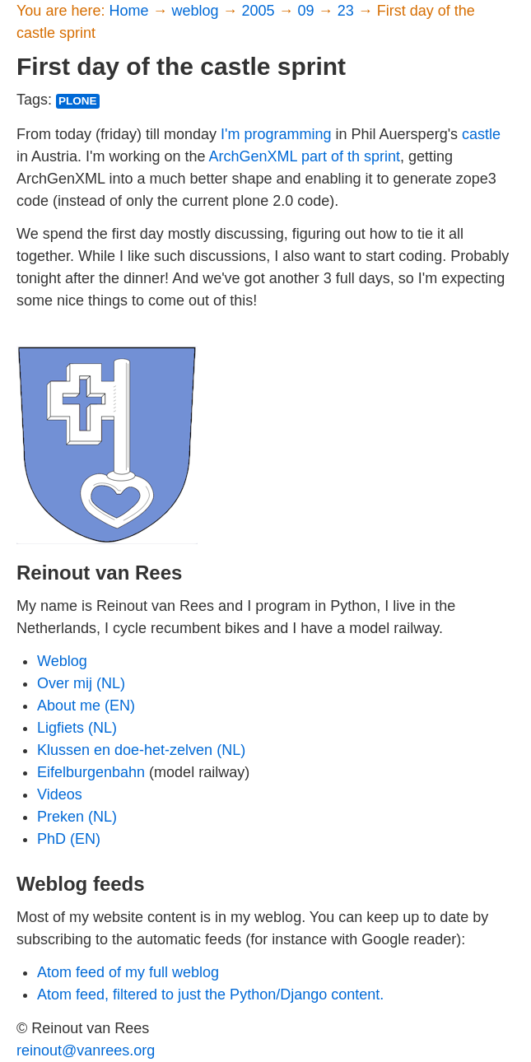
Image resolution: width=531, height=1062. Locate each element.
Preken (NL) (77, 816)
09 (308, 10)
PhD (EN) (68, 839)
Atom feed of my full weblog (128, 972)
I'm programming (276, 134)
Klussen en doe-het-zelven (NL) (141, 750)
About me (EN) (86, 705)
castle (481, 134)
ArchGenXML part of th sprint (304, 156)
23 (348, 10)
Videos (59, 794)
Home (130, 10)
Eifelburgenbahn (91, 772)
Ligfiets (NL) (77, 728)
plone (77, 101)
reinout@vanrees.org (85, 1050)
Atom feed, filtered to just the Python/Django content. (210, 994)
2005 (260, 10)
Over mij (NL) (81, 683)
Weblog (62, 661)
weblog (196, 10)
